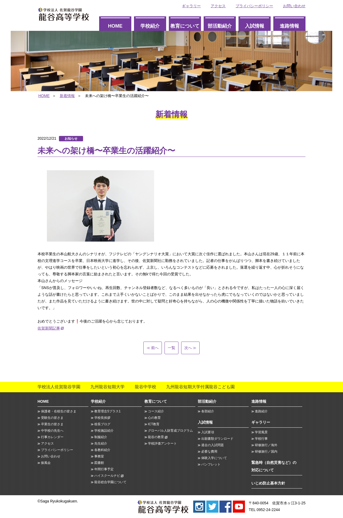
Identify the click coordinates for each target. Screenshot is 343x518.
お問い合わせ (294, 6)
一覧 (171, 348)
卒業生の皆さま (52, 424)
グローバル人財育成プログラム (170, 430)
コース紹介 (156, 411)
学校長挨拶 (102, 418)
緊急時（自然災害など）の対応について (273, 466)
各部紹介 (207, 411)
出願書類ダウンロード (217, 439)
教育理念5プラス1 (107, 411)
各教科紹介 (102, 450)
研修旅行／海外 (266, 445)
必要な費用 (209, 451)
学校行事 (261, 439)
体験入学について (214, 458)
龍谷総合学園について (110, 482)
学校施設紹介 (104, 430)
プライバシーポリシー (254, 6)
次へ (190, 348)
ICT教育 (153, 424)
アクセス (218, 6)
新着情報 (67, 96)
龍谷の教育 (156, 437)
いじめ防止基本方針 (268, 483)
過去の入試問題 (212, 445)
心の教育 (154, 418)
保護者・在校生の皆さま (58, 411)
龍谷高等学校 (64, 14)
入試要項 (207, 432)
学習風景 (261, 432)
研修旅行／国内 (266, 451)
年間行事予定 (104, 469)
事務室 (99, 456)
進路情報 (289, 26)
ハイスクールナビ (107, 476)
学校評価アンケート (162, 443)
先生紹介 (100, 443)
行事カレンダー (52, 437)
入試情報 (254, 26)
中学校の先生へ (52, 430)
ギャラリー (191, 6)
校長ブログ (102, 424)
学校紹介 (150, 26)
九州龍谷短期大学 (107, 386)
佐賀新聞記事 (49, 328)
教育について (184, 26)
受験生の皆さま (52, 418)
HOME (115, 26)
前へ (152, 348)
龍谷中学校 (145, 386)
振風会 (46, 463)
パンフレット (211, 464)
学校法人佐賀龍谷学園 (59, 386)
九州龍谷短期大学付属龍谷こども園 (200, 386)
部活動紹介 (220, 26)
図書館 (99, 463)
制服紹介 (100, 437)
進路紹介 (261, 411)
